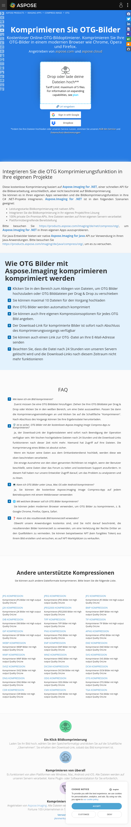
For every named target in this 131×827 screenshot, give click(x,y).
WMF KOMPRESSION (14, 654)
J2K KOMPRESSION (13, 607)
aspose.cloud (92, 51)
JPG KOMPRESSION (13, 596)
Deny (109, 814)
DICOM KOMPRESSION (56, 666)
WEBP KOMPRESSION (14, 643)
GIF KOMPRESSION (13, 631)
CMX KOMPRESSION (55, 690)
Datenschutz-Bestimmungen (65, 132)
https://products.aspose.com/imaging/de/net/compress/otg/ (79, 226)
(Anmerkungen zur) (65, 818)
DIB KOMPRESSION (13, 619)
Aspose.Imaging (37, 805)
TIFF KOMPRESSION (54, 619)
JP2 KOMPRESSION (96, 596)
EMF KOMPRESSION (55, 643)
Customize (83, 814)
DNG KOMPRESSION (14, 678)
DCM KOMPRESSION (97, 666)
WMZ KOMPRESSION (55, 654)
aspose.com (64, 51)
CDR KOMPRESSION (13, 690)
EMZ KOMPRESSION (96, 643)
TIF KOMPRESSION (96, 619)
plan (75, 95)
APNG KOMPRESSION (97, 631)
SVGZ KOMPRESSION (14, 666)
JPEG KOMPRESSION (55, 596)
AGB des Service (107, 128)
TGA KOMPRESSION (96, 690)
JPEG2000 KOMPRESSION (57, 607)
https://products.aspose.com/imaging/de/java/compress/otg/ (43, 244)
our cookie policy (90, 799)
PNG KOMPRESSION (55, 631)
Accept (97, 806)
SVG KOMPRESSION (96, 654)
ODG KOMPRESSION (55, 678)
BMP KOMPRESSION (97, 607)
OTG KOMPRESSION (96, 678)
